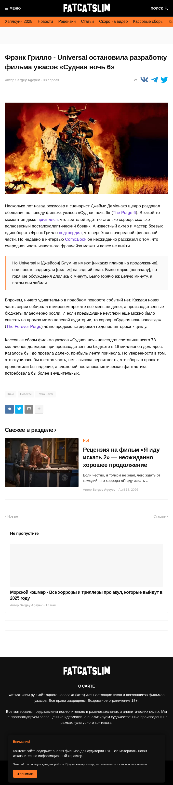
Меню (15, 8)
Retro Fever (45, 394)
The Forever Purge (23, 326)
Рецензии (67, 21)
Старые (159, 516)
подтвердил (70, 232)
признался (48, 219)
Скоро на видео (113, 21)
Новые (12, 516)
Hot (86, 440)
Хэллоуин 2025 (18, 21)
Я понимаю (25, 774)
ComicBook (75, 239)
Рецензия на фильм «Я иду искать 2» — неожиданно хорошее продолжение (121, 457)
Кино (10, 394)
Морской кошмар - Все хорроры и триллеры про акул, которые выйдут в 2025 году (86, 595)
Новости (45, 21)
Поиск (157, 8)
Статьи (87, 21)
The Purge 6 (124, 212)
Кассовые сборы (148, 21)
